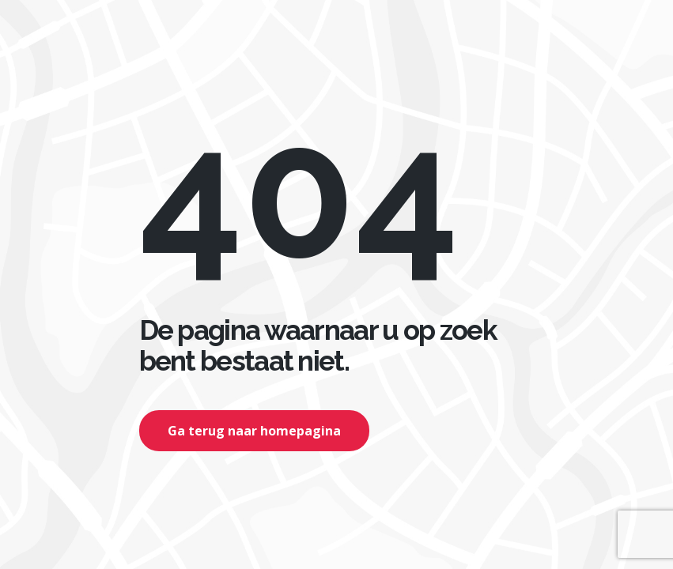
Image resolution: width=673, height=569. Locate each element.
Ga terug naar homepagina (254, 430)
